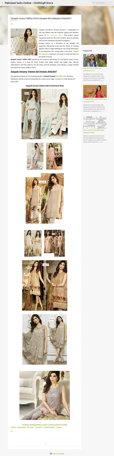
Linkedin (51, 425)
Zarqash (59, 427)
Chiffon (13, 427)
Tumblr (64, 425)
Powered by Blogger (57, 453)
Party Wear (30, 427)
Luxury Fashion (21, 427)
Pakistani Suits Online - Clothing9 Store (29, 2)
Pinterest (58, 425)
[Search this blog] (104, 3)
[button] (12, 24)
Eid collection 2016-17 (55, 35)
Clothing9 (32, 425)
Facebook (25, 425)
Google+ (45, 425)
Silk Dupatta (38, 427)
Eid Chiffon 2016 (60, 76)
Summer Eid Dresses (49, 427)
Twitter (38, 425)
